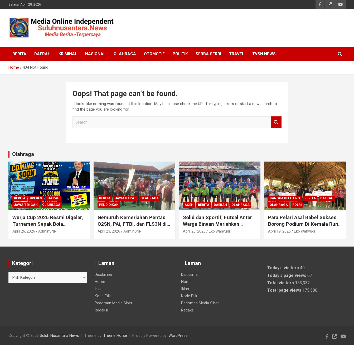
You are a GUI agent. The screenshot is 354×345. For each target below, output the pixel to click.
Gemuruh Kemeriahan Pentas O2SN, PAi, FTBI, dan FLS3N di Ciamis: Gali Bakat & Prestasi (132, 223)
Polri (297, 205)
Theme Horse (115, 335)
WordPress (178, 335)
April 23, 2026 (109, 231)
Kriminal (68, 53)
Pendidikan (109, 205)
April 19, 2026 (279, 231)
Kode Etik (103, 296)
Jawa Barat (125, 198)
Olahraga (125, 53)
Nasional (95, 53)
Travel (236, 53)
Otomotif (154, 53)
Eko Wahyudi (219, 231)
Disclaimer (104, 274)
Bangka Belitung (285, 198)
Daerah (42, 53)
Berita (19, 53)
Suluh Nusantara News (59, 335)
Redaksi (101, 310)
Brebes (36, 198)
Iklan (99, 288)
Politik (180, 53)
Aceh (189, 205)
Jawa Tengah (26, 205)
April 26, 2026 (23, 231)
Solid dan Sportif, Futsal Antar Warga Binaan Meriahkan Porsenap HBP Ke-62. (217, 223)
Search (276, 122)
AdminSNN (47, 231)
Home (100, 281)
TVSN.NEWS (264, 53)
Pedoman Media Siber (113, 303)
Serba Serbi (208, 53)
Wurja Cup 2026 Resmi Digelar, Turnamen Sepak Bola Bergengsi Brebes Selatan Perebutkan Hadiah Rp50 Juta (47, 227)
